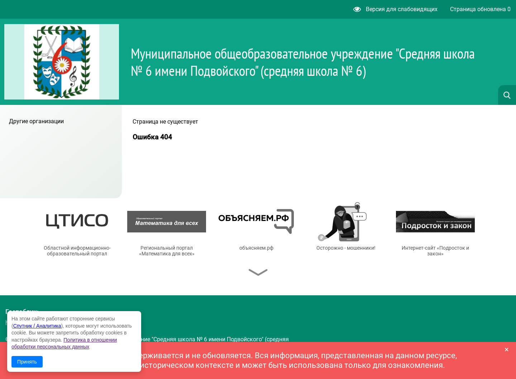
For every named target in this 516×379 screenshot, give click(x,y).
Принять (27, 362)
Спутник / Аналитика (37, 326)
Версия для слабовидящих (395, 9)
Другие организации (36, 121)
